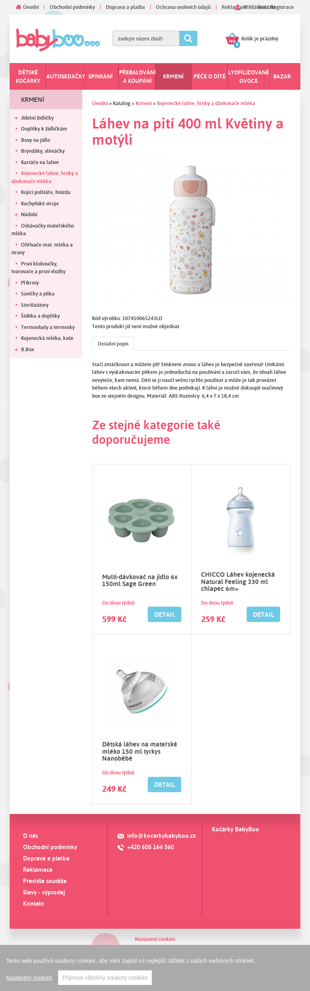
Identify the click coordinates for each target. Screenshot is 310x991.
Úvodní (31, 7)
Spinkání (100, 76)
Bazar (282, 76)
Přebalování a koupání (137, 76)
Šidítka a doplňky (40, 315)
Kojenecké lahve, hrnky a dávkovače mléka (44, 177)
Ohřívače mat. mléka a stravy (42, 248)
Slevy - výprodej (44, 892)
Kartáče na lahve (40, 162)
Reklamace (234, 7)
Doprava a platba (125, 7)
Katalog (121, 103)
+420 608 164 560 (150, 847)
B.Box (27, 349)
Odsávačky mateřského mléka (42, 229)
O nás (30, 835)
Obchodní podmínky (72, 7)
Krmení (173, 76)
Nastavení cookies (155, 939)
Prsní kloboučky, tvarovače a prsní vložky (38, 267)
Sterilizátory (34, 305)
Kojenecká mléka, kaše (47, 338)
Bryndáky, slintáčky (43, 151)
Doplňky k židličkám (44, 128)
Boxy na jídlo (35, 140)
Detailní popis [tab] (113, 343)
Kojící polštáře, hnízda (45, 192)
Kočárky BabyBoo (235, 829)
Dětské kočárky (28, 76)
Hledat (188, 38)
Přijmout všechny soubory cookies (105, 977)
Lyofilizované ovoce (248, 76)
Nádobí (29, 214)
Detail (164, 614)
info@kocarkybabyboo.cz (161, 835)
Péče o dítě (210, 76)
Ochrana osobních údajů (183, 7)
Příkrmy (30, 282)
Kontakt (33, 903)
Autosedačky (65, 76)
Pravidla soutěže (45, 881)
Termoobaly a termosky (48, 327)
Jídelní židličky (37, 117)
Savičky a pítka (37, 293)
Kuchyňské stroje (40, 203)
